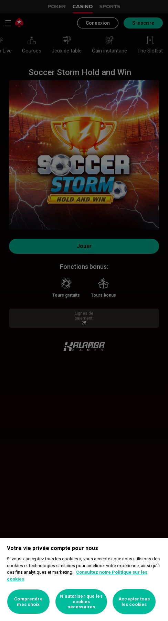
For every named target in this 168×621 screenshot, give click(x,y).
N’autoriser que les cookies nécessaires (81, 601)
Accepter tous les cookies (134, 601)
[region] (84, 579)
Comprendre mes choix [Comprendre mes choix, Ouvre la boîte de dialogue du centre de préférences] (28, 601)
